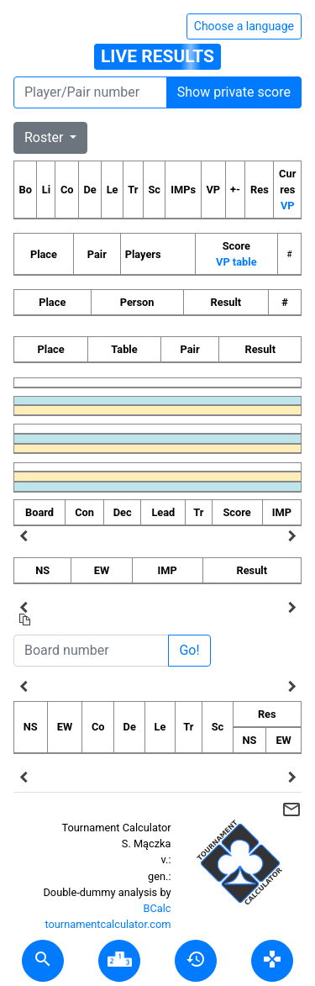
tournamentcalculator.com (108, 924)
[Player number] (90, 92)
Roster (45, 137)
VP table (236, 262)
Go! (189, 650)
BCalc (157, 908)
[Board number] (91, 651)
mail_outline (291, 809)
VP (288, 205)
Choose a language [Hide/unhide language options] (244, 26)
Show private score (234, 92)
